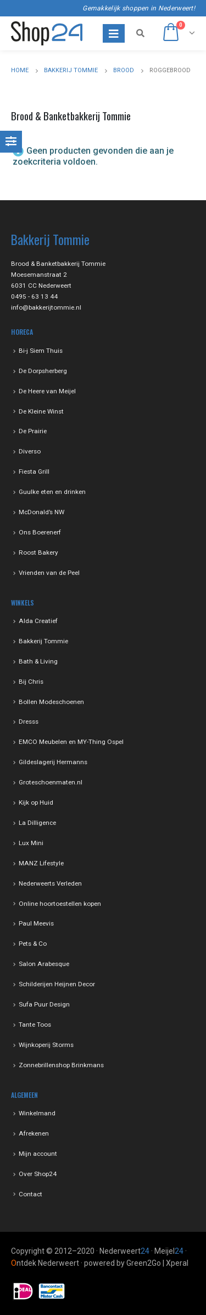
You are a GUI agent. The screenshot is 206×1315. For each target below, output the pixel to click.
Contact (30, 1194)
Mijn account (38, 1153)
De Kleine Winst (41, 411)
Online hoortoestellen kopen (60, 903)
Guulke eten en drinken (52, 492)
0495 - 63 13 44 (34, 296)
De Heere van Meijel (47, 391)
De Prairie (33, 431)
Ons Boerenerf (40, 532)
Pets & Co (33, 943)
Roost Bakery (38, 552)
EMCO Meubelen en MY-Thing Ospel (71, 742)
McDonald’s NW (41, 512)
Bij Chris (31, 681)
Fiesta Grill (34, 471)
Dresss (28, 721)
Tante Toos (35, 1024)
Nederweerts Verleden (50, 883)
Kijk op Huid (36, 802)
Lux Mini (31, 843)
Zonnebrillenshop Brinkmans (61, 1065)
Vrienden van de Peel (49, 573)
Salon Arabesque (44, 964)
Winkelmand (37, 1113)
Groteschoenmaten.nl (50, 782)
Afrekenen (34, 1133)
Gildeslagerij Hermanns (53, 762)
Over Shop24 (38, 1174)
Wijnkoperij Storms (46, 1045)
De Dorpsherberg (43, 371)
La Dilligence (37, 823)
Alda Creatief (38, 621)
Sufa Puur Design (44, 1004)
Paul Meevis (36, 923)
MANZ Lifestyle (41, 863)
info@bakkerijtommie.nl (46, 307)
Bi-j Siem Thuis (41, 350)
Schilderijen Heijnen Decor (57, 984)
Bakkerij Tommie (43, 641)
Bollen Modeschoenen (51, 702)
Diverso (30, 451)
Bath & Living (38, 661)
